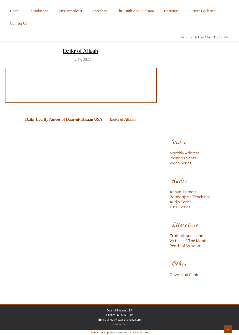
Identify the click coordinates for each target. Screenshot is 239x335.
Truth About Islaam (187, 235)
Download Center (185, 274)
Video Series (180, 163)
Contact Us (18, 23)
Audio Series (180, 201)
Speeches (99, 11)
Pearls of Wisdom (185, 245)
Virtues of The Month (188, 240)
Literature (171, 11)
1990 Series (179, 206)
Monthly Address (184, 152)
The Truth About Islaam (135, 11)
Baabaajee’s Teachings (189, 196)
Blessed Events (182, 157)
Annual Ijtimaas (183, 191)
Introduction (39, 11)
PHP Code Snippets (102, 332)
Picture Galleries (202, 11)
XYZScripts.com (139, 332)
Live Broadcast (70, 11)
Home (15, 11)
